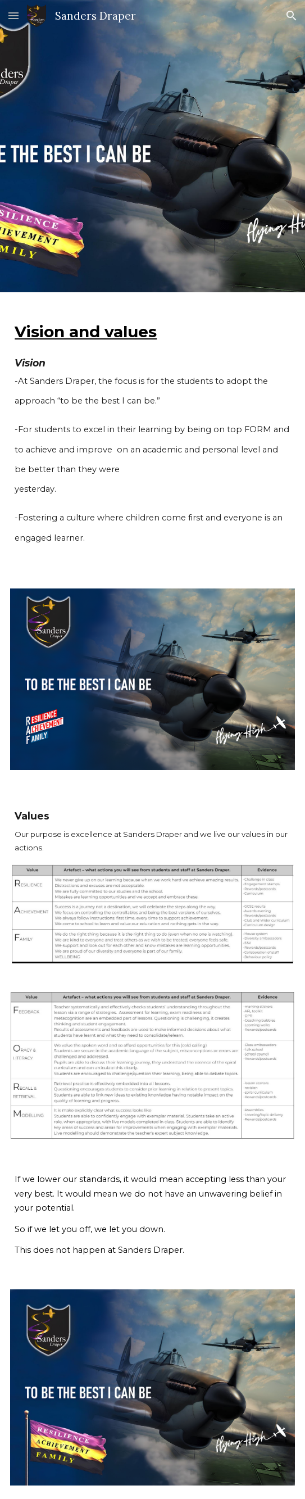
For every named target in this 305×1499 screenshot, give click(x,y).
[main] (152, 433)
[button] (13, 15)
